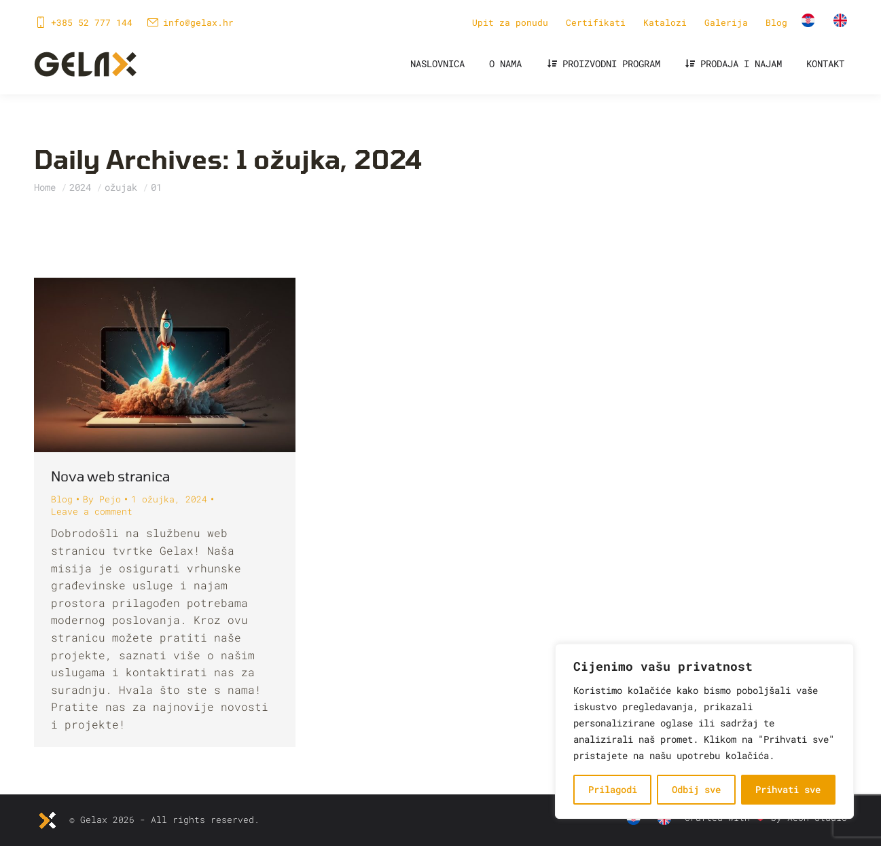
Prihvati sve (788, 789)
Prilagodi (612, 789)
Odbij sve (696, 789)
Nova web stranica (110, 476)
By (102, 499)
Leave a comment (91, 511)
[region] (704, 731)
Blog (62, 499)
